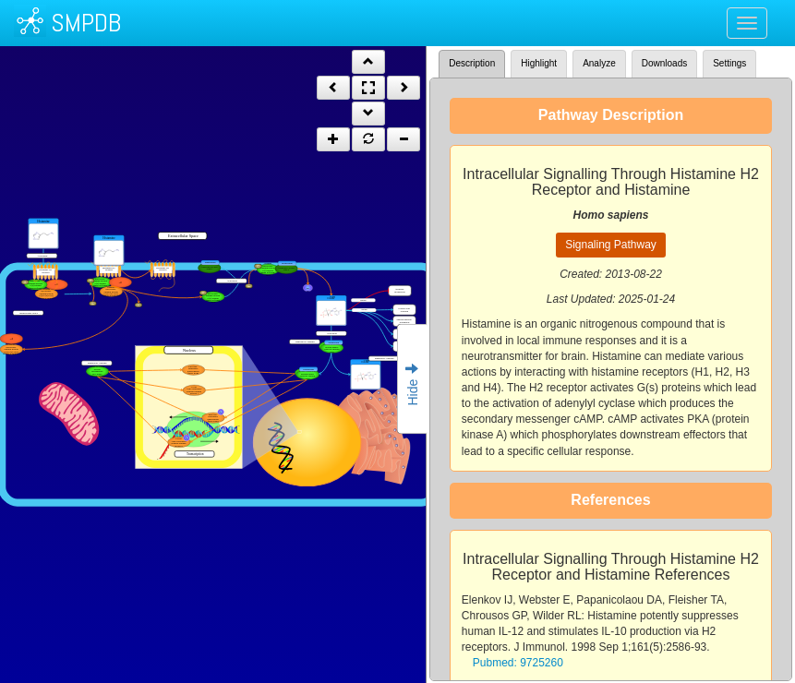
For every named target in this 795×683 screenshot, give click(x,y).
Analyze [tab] (599, 63)
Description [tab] (472, 63)
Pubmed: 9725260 (518, 662)
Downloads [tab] (664, 63)
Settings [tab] (729, 63)
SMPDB (86, 22)
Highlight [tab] (539, 63)
